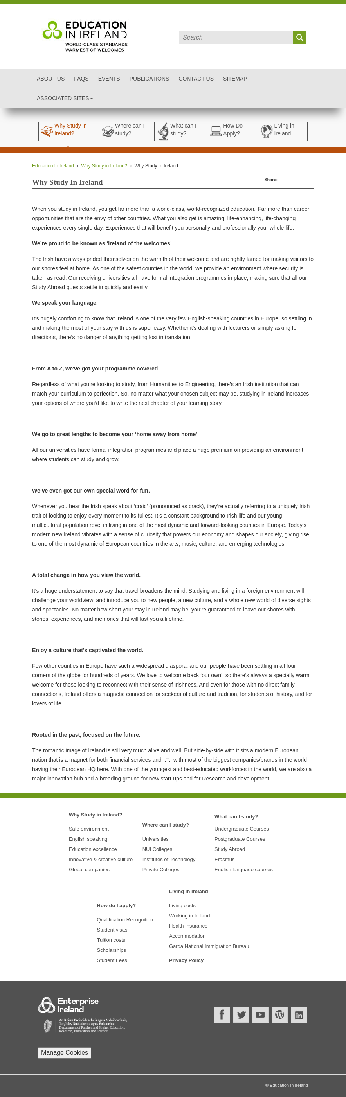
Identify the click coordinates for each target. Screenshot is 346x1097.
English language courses (243, 869)
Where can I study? (165, 825)
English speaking (88, 839)
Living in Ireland (188, 891)
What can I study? (236, 817)
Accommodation (187, 936)
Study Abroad (229, 849)
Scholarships (111, 950)
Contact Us (196, 79)
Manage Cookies (64, 1052)
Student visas (112, 930)
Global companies (89, 869)
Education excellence (93, 849)
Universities (155, 839)
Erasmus (224, 859)
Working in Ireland (189, 916)
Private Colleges (161, 869)
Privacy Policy (186, 960)
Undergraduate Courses (241, 829)
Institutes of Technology (169, 859)
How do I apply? (116, 905)
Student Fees (112, 960)
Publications (149, 79)
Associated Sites (65, 98)
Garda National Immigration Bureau (209, 946)
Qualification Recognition (125, 920)
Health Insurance (188, 926)
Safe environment (89, 829)
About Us (51, 79)
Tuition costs (111, 940)
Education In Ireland (53, 166)
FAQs (81, 79)
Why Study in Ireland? (104, 166)
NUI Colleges (157, 849)
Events (109, 79)
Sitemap (235, 79)
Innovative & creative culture (101, 859)
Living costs (182, 905)
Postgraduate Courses (239, 839)
